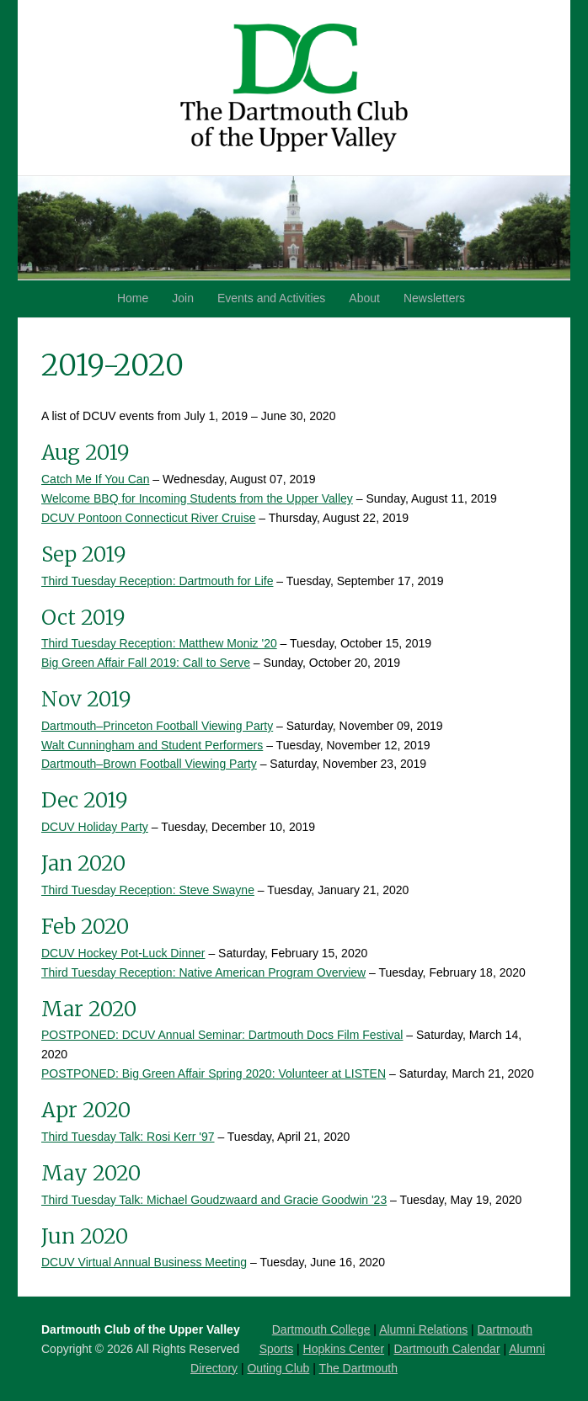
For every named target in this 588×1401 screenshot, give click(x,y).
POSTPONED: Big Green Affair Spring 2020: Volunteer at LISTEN (213, 1073)
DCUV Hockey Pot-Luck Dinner (123, 953)
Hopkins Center (344, 1349)
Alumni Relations (423, 1329)
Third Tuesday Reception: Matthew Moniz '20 (159, 643)
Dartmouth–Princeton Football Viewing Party (157, 725)
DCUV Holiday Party (94, 827)
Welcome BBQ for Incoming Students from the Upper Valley (197, 498)
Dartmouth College (321, 1329)
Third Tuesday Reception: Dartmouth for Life (157, 581)
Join (183, 298)
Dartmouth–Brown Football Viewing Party (149, 763)
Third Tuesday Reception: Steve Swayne (147, 890)
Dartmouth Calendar (447, 1349)
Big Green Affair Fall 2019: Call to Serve (145, 662)
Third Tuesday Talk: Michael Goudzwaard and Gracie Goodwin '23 (214, 1200)
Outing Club (278, 1368)
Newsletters (434, 298)
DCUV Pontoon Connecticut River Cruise (148, 518)
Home (132, 298)
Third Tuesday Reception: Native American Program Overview (203, 972)
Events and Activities (271, 298)
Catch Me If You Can (95, 479)
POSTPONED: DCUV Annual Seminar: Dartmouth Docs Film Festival (222, 1034)
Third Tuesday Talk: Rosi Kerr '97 (128, 1136)
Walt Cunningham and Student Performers (152, 745)
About (364, 298)
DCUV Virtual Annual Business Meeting (144, 1262)
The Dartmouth (358, 1368)
